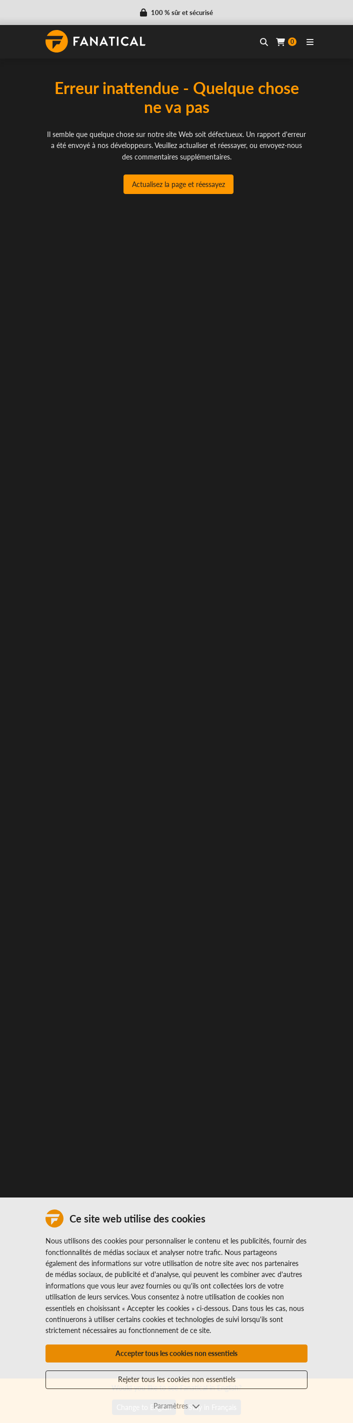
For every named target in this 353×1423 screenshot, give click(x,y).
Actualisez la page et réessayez (178, 184)
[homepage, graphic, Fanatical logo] (96, 41)
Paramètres (177, 1406)
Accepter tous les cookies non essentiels (177, 1353)
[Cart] (286, 42)
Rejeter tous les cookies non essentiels (177, 1379)
